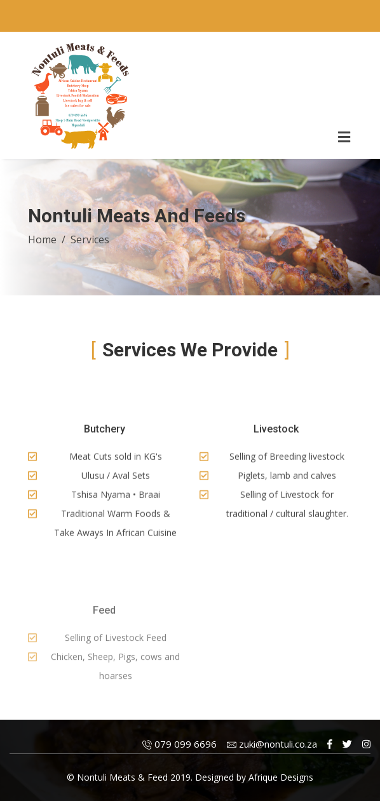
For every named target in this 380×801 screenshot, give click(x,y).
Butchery (104, 432)
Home (42, 239)
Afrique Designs (280, 777)
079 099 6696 (179, 743)
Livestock (276, 432)
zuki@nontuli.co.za (272, 743)
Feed (104, 623)
